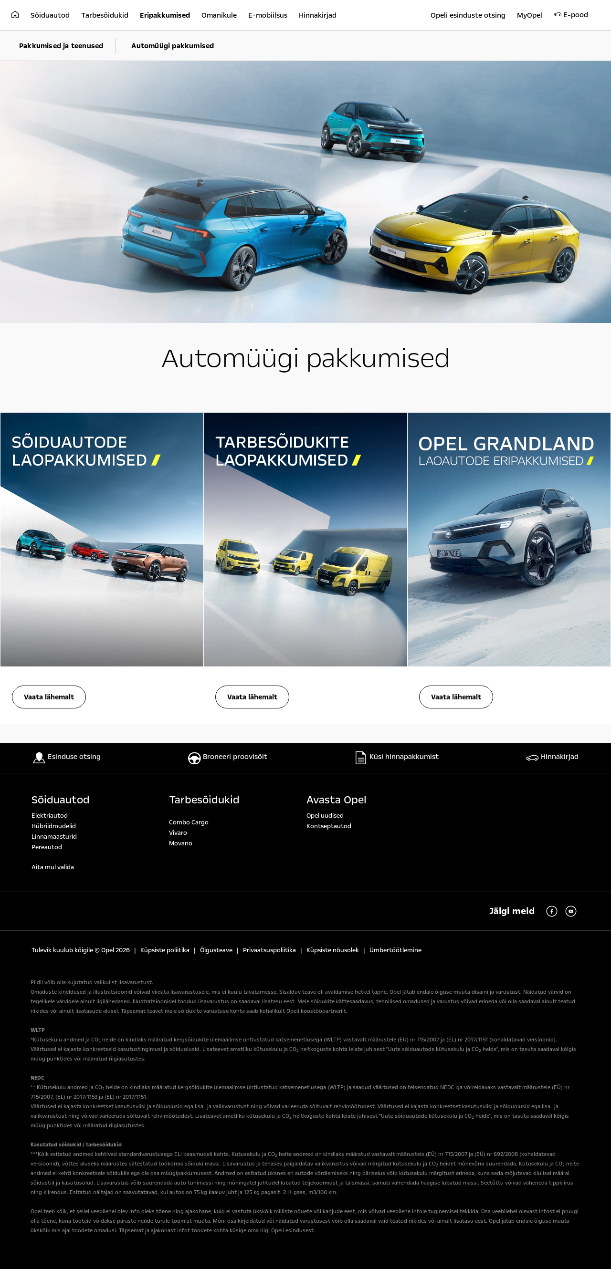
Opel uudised (325, 815)
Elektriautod (50, 815)
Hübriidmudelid (54, 826)
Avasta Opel (336, 800)
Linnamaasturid (54, 836)
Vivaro (178, 833)
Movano (180, 843)
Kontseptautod (328, 826)
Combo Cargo (189, 822)
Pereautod (47, 847)
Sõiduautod (61, 800)
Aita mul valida (53, 867)
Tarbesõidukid (204, 800)
